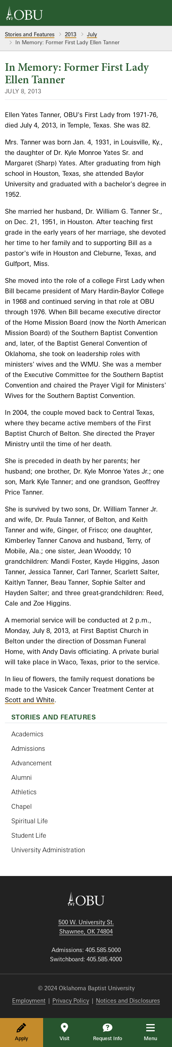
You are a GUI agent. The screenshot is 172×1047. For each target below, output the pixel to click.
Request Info (107, 1032)
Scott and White (29, 700)
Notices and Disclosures (128, 1000)
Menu (156, 1032)
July (92, 34)
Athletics (24, 792)
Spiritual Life (29, 821)
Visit (64, 1032)
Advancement (31, 763)
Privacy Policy (70, 1000)
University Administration (48, 850)
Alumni (21, 777)
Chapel (21, 806)
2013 (70, 34)
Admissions (28, 748)
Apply (21, 1032)
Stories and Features (29, 34)
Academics (27, 734)
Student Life (28, 835)
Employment (29, 1000)
